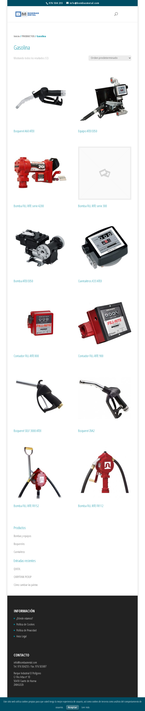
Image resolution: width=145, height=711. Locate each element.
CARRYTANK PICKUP (22, 577)
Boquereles (19, 544)
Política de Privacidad (26, 630)
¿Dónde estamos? (24, 618)
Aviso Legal (21, 636)
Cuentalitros (19, 552)
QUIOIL (17, 569)
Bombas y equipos (22, 536)
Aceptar (72, 707)
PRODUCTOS (28, 36)
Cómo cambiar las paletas (26, 585)
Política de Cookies (25, 624)
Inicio (17, 36)
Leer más (85, 707)
